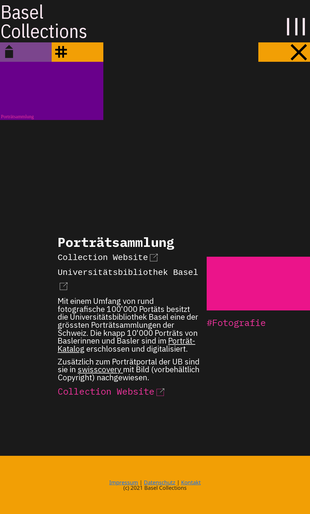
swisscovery (100, 369)
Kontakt (191, 482)
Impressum (123, 482)
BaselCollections (44, 21)
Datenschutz (159, 482)
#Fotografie (236, 322)
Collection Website (109, 256)
